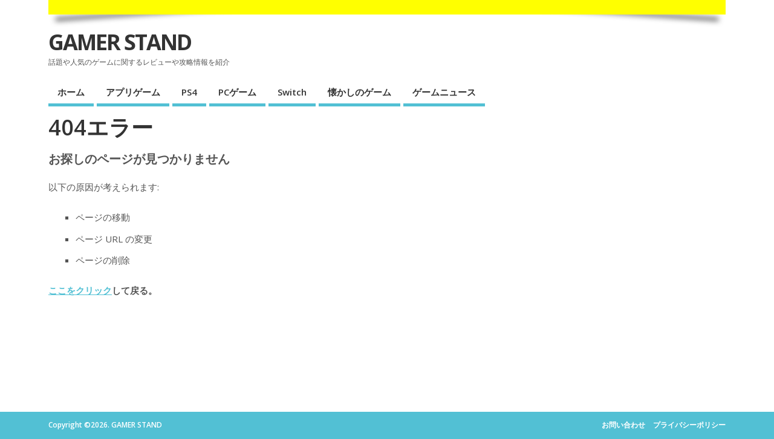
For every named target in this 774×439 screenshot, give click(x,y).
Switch (292, 92)
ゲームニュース (444, 92)
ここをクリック (80, 290)
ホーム (71, 92)
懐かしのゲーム (359, 92)
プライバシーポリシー (689, 425)
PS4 (189, 92)
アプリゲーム (133, 92)
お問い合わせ (623, 425)
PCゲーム (237, 92)
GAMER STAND (119, 42)
